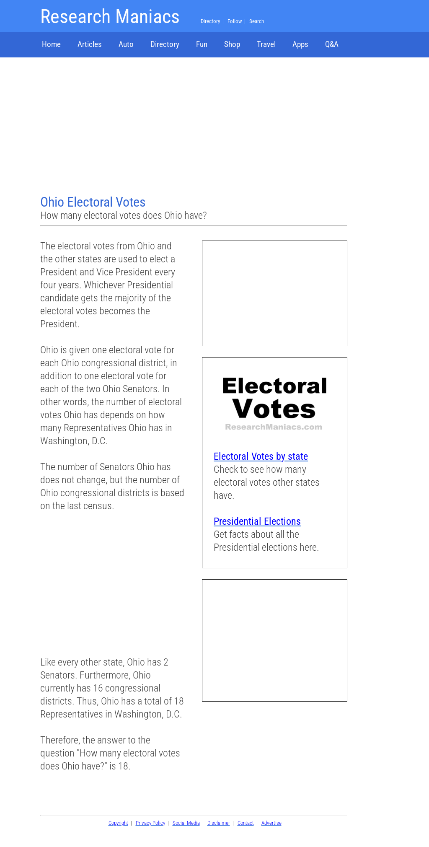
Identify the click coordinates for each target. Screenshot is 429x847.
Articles (90, 44)
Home (51, 44)
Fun (201, 44)
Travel (266, 44)
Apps (300, 44)
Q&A (332, 44)
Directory (164, 44)
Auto (126, 44)
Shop (232, 44)
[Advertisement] (194, 127)
